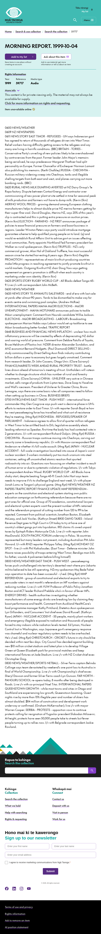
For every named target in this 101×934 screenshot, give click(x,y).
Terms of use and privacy (19, 907)
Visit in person (60, 812)
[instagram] (21, 888)
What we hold (13, 805)
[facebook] (7, 888)
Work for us (58, 819)
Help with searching (16, 812)
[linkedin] (14, 888)
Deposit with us (60, 805)
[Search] (92, 770)
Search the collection (56, 31)
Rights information (15, 913)
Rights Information (15, 74)
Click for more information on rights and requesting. (37, 103)
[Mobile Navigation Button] (88, 20)
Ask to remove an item (17, 920)
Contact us (58, 799)
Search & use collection (28, 31)
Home (8, 31)
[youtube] (29, 888)
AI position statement (16, 927)
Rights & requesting (16, 819)
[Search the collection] (75, 20)
